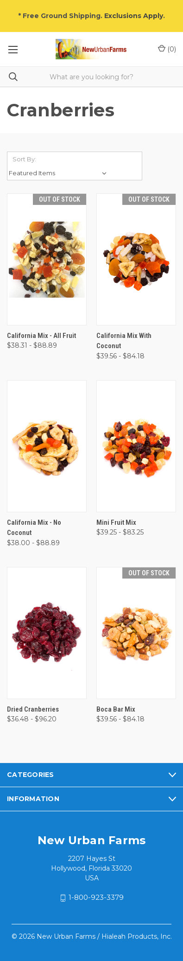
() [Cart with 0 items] (167, 49)
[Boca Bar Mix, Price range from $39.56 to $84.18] (136, 633)
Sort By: (24, 159)
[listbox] (59, 173)
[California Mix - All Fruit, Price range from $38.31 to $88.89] (47, 259)
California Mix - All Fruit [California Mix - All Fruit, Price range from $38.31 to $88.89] (41, 335)
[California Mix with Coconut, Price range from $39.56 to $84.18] (136, 259)
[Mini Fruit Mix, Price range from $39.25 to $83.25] (136, 446)
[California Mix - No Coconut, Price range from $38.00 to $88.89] (47, 446)
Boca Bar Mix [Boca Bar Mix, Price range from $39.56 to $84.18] (115, 709)
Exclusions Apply (133, 16)
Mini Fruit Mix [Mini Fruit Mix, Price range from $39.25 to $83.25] (116, 522)
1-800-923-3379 (96, 897)
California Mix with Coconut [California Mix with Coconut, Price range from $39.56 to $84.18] (123, 340)
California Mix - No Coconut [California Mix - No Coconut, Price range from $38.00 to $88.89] (34, 527)
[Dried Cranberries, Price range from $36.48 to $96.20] (47, 633)
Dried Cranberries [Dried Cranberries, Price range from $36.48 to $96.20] (33, 709)
